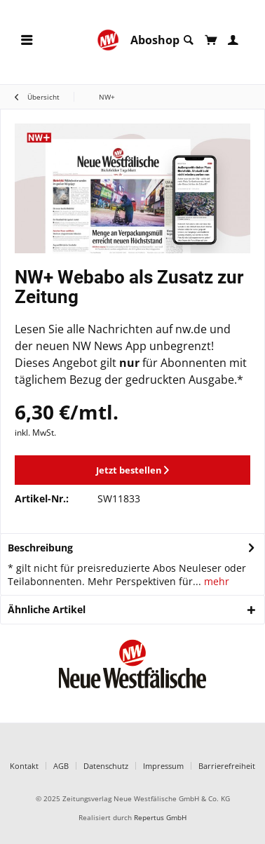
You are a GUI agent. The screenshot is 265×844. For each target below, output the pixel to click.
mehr (215, 581)
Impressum (163, 766)
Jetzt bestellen (132, 470)
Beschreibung (40, 547)
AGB (61, 766)
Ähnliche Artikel (47, 609)
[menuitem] (26, 40)
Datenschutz (105, 766)
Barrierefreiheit (226, 766)
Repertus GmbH (160, 817)
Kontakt (24, 766)
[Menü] (26, 40)
